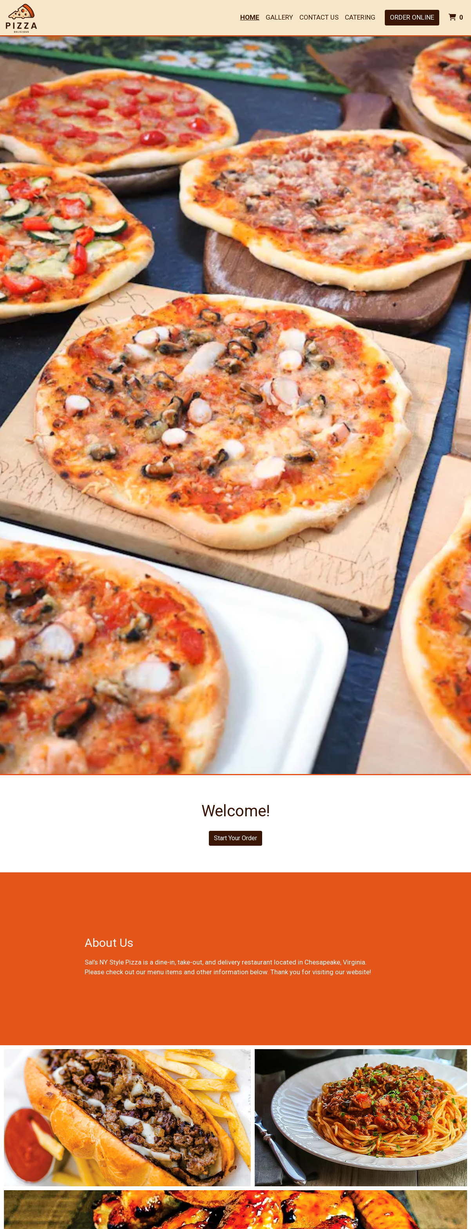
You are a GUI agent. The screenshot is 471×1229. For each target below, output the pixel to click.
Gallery (279, 17)
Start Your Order (235, 838)
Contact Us (319, 17)
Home (249, 17)
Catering (360, 17)
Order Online (412, 17)
